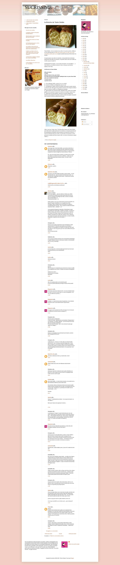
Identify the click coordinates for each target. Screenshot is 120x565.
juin (84, 70)
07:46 (49, 327)
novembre (86, 65)
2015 (84, 54)
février (85, 76)
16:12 (49, 218)
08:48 (49, 420)
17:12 (49, 313)
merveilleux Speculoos (30, 60)
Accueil (60, 533)
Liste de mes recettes (30, 30)
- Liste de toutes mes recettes (32, 20)
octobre (85, 67)
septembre (86, 68)
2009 (84, 83)
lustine (49, 257)
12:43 (49, 186)
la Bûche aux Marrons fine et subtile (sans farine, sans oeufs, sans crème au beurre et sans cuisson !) (32, 53)
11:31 (49, 476)
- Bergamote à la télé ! (30, 21)
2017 (84, 51)
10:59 (49, 232)
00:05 (49, 428)
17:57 (49, 486)
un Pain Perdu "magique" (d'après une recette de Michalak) (33, 57)
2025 (84, 38)
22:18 (49, 365)
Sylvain (49, 397)
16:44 (49, 253)
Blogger (72, 558)
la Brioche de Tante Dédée (88, 63)
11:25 (49, 464)
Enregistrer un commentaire (52, 531)
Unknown (50, 146)
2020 (84, 45)
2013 (84, 58)
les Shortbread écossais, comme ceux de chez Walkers (32, 44)
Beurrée (49, 191)
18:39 (49, 528)
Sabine (49, 490)
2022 (84, 42)
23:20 (49, 285)
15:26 (49, 335)
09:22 (49, 441)
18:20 (49, 260)
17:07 (49, 304)
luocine (49, 247)
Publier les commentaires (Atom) (56, 535)
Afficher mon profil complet (73, 544)
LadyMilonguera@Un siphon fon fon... (56, 183)
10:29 (49, 167)
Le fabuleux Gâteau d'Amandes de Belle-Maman (32, 33)
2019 (84, 47)
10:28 (49, 160)
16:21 (49, 375)
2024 (84, 40)
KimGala (50, 379)
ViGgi (49, 507)
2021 (84, 43)
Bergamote (50, 289)
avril (85, 72)
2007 (84, 87)
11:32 (49, 179)
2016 (84, 52)
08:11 (49, 393)
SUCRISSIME (38, 7)
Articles (84, 121)
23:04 (49, 276)
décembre (86, 61)
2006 (84, 89)
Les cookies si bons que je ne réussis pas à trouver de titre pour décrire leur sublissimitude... (33, 47)
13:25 (49, 502)
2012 (84, 60)
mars (85, 74)
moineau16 (50, 361)
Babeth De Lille (51, 171)
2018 (84, 49)
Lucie (49, 280)
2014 (84, 56)
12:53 (49, 243)
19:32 (49, 357)
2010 (84, 81)
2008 (84, 85)
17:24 (49, 407)
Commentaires (85, 124)
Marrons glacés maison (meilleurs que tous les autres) (33, 37)
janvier (85, 77)
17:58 (49, 350)
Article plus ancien (72, 533)
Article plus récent (48, 533)
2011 (84, 80)
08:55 (49, 516)
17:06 (49, 295)
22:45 (49, 450)
